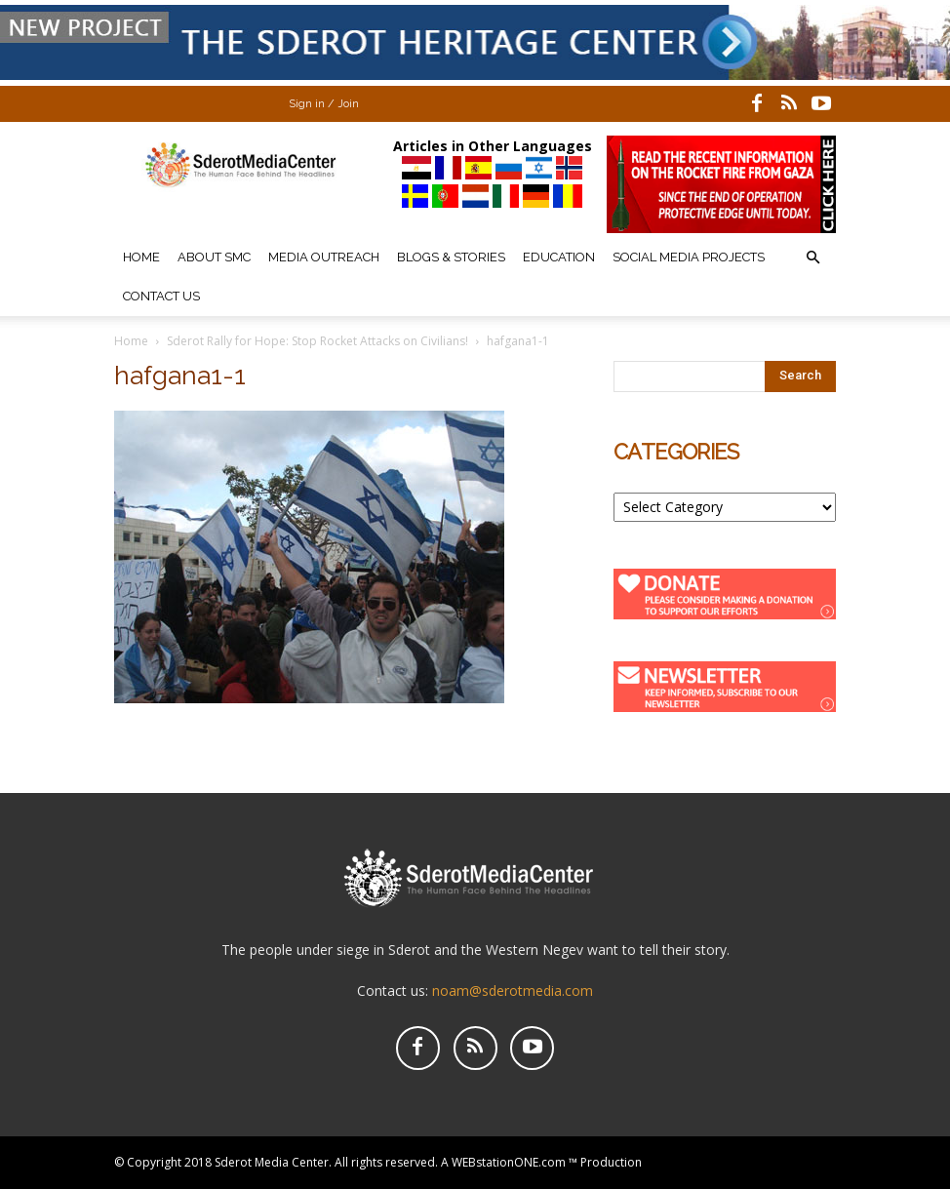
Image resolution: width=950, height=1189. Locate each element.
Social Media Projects (689, 257)
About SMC (214, 257)
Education (559, 257)
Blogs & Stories (451, 257)
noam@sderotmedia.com (512, 990)
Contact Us (161, 296)
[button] (812, 258)
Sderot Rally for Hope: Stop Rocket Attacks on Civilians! (317, 341)
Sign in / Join (324, 104)
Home (141, 257)
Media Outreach (323, 257)
